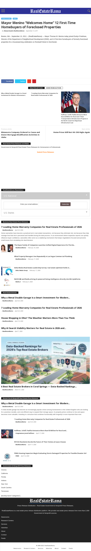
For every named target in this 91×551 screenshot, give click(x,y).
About (3, 531)
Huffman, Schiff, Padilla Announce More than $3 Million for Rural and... (40, 430)
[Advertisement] (46, 4)
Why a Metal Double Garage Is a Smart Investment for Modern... (35, 297)
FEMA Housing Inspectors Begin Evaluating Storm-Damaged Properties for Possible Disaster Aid (50, 453)
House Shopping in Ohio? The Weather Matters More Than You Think (38, 318)
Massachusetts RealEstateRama (14, 31)
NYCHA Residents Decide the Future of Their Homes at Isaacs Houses (40, 442)
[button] (87, 11)
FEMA (17, 456)
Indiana (3, 480)
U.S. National (10, 195)
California (4, 473)
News (15, 18)
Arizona (3, 470)
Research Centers (7, 520)
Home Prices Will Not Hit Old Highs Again (71, 132)
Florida (3, 477)
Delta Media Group (21, 270)
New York (4, 484)
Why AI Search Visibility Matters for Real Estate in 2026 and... (33, 328)
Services (4, 524)
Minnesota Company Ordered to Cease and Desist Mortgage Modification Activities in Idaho (20, 134)
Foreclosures (6, 18)
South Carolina (6, 487)
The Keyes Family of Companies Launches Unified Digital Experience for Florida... (44, 245)
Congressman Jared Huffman (24, 433)
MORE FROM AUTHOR (53, 88)
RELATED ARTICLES (36, 88)
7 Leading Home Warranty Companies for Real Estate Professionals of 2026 (41, 226)
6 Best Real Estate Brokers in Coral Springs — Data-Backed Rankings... (39, 386)
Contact (4, 535)
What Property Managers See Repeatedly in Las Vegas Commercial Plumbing (43, 256)
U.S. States (9, 212)
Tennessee (5, 491)
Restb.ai (18, 282)
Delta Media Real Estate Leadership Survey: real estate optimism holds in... (42, 268)
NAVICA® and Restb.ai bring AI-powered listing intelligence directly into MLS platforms (47, 279)
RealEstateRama (7, 230)
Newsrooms (5, 517)
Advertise (4, 528)
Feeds (3, 538)
